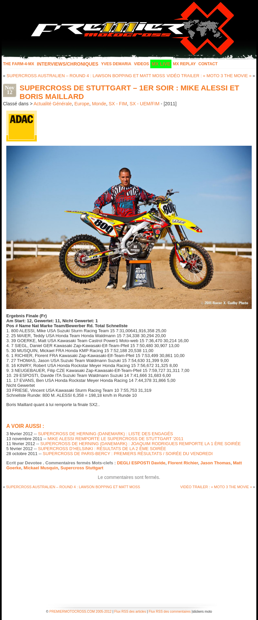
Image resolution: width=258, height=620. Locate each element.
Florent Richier (183, 462)
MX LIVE (161, 64)
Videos (141, 64)
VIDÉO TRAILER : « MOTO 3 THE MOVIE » (208, 75)
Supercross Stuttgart (81, 467)
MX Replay (184, 64)
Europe (81, 103)
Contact (208, 64)
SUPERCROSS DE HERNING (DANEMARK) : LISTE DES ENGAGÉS (105, 433)
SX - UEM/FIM (145, 103)
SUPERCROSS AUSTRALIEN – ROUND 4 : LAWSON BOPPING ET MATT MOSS (86, 75)
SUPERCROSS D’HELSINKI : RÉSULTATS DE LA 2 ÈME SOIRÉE (102, 448)
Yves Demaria (116, 64)
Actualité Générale (52, 103)
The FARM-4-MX (18, 64)
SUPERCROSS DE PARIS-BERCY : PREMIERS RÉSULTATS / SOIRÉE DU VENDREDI (128, 453)
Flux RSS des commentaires (170, 611)
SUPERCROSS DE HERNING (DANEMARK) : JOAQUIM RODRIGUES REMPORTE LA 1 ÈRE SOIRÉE (140, 443)
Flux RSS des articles (130, 611)
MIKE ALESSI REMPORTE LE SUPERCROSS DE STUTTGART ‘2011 (115, 438)
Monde (99, 103)
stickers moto (202, 611)
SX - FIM (118, 103)
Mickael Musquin (41, 467)
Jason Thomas (215, 462)
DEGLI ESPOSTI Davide (141, 462)
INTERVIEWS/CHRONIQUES (67, 64)
